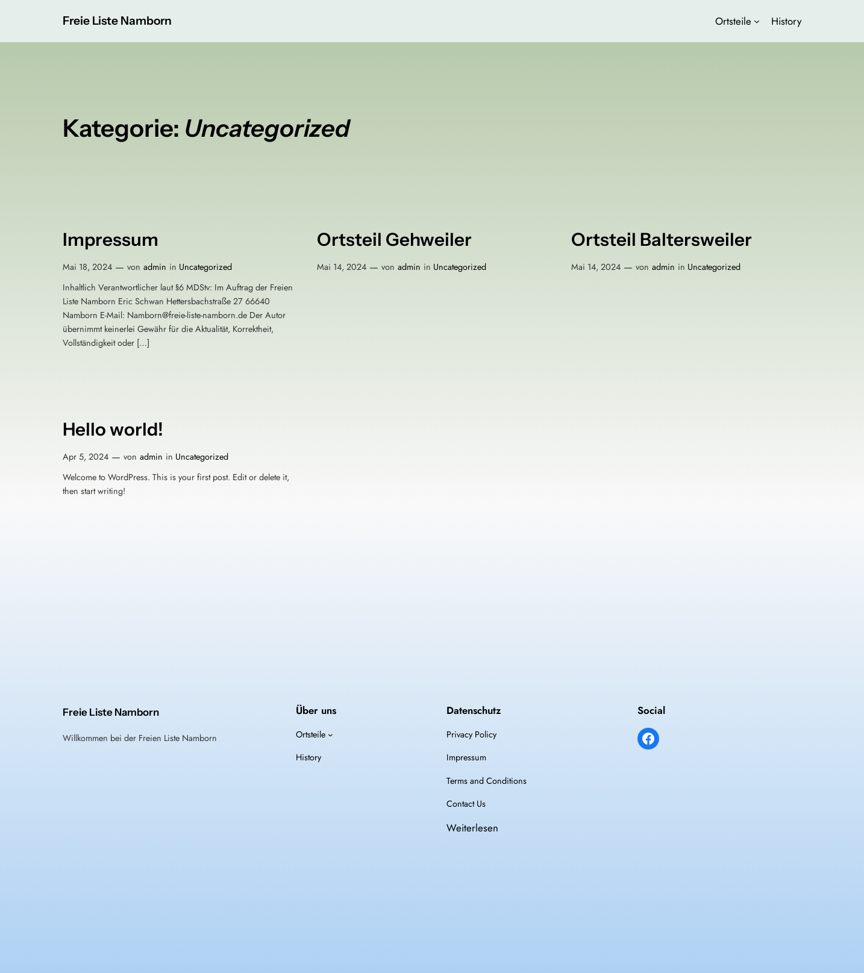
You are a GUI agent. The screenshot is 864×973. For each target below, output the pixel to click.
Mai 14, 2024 (341, 267)
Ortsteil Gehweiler (394, 239)
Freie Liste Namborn (117, 20)
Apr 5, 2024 (85, 457)
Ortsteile (733, 21)
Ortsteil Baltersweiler (661, 239)
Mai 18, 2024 (87, 267)
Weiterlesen (472, 828)
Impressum (110, 239)
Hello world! (113, 429)
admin (154, 267)
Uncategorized (205, 267)
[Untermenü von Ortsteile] (757, 21)
